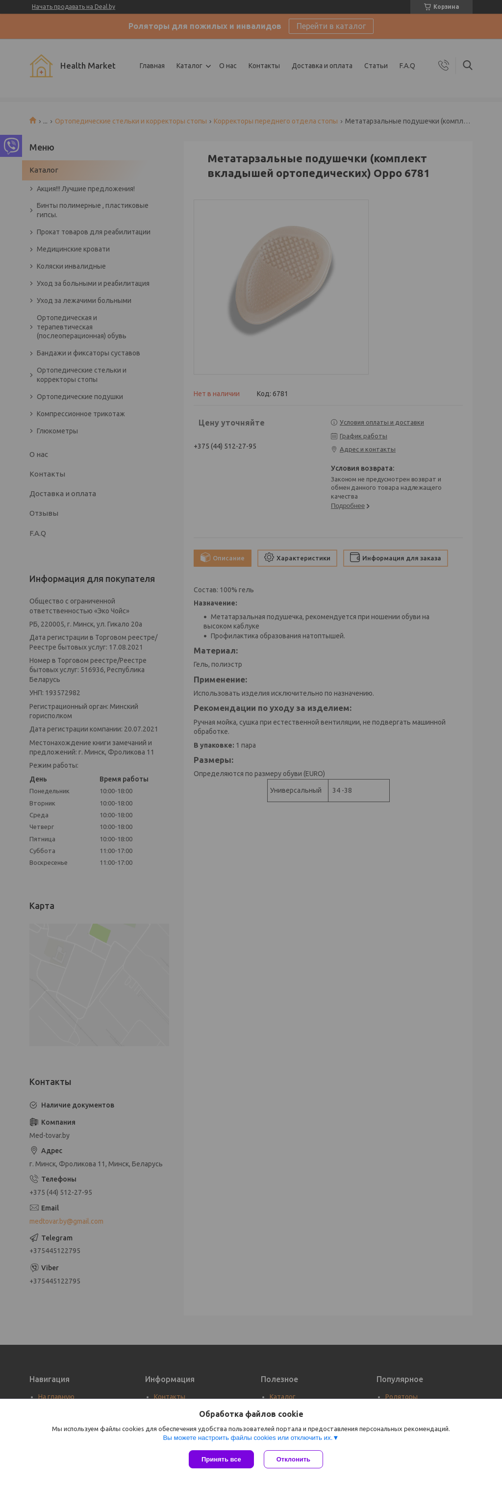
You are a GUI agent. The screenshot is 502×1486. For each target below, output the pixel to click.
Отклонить (293, 1459)
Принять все (221, 1459)
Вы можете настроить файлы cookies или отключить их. (247, 1437)
